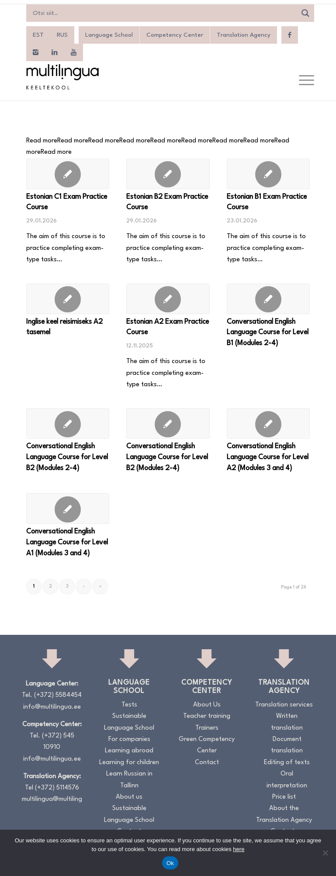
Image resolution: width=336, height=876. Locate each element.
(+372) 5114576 (57, 788)
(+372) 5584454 (58, 695)
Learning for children (129, 762)
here (238, 849)
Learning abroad (129, 751)
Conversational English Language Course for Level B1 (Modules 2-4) (267, 333)
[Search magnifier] (305, 13)
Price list (284, 797)
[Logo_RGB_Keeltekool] (62, 76)
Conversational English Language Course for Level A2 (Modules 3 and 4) (267, 457)
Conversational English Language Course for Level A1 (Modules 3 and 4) (67, 542)
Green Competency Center (207, 745)
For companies (129, 739)
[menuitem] (38, 35)
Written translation (287, 722)
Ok (170, 863)
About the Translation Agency (284, 814)
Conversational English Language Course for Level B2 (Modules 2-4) (67, 457)
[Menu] (302, 80)
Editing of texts (287, 762)
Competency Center (174, 35)
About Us (207, 705)
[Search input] (163, 13)
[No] (325, 852)
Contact (207, 762)
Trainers (206, 728)
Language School (109, 35)
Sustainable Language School (129, 722)
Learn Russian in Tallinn (129, 780)
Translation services (284, 705)
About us (129, 797)
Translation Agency (243, 35)
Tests (129, 705)
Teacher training (206, 716)
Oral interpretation (287, 780)
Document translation (287, 745)
